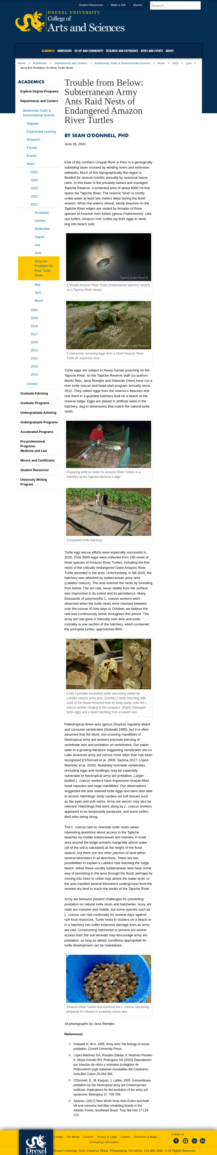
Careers (88, 1136)
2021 (175, 63)
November (42, 213)
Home (21, 63)
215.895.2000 (153, 1151)
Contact (32, 384)
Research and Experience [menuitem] (122, 51)
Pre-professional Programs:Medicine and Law (33, 446)
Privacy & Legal (107, 1136)
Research (33, 140)
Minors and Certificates (37, 460)
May (38, 284)
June (38, 253)
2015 (34, 350)
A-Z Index (57, 1136)
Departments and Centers (70, 63)
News (161, 63)
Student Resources (96, 4)
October (40, 221)
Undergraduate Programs (39, 422)
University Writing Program (33, 482)
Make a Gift (123, 4)
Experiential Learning (41, 131)
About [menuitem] (170, 51)
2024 (34, 180)
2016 (34, 342)
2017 (34, 334)
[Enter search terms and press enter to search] (178, 5)
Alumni (142, 4)
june (189, 63)
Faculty (32, 148)
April (38, 293)
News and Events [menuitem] (152, 51)
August (39, 237)
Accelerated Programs (36, 432)
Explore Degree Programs (39, 91)
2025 (34, 172)
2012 (34, 374)
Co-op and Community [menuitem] (88, 51)
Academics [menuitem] (48, 51)
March (39, 301)
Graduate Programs (35, 403)
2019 (34, 318)
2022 (34, 196)
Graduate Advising (34, 393)
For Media (73, 1136)
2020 (34, 310)
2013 (34, 366)
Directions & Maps (145, 1136)
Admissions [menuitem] (64, 51)
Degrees (33, 123)
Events (32, 156)
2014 (34, 358)
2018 (34, 326)
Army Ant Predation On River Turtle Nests (44, 268)
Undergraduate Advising (38, 413)
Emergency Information (104, 1142)
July (37, 245)
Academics (40, 63)
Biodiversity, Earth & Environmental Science (122, 63)
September (42, 229)
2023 (34, 188)
